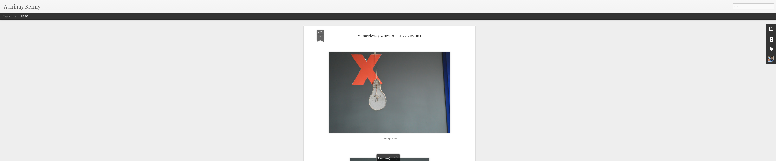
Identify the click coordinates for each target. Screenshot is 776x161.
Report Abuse (410, 159)
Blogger (399, 159)
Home (24, 15)
